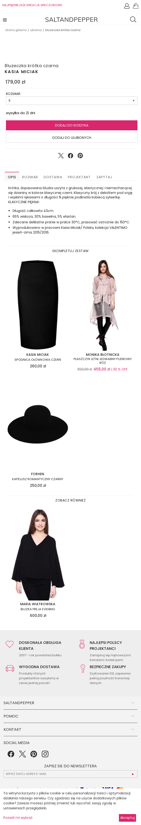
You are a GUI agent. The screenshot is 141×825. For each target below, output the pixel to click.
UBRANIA (36, 30)
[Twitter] (22, 755)
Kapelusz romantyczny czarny (37, 479)
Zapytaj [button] (104, 177)
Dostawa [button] (53, 177)
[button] (5, 19)
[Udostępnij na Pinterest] (80, 156)
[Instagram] (45, 755)
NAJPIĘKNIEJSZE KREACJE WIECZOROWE (32, 5)
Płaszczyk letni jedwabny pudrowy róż (103, 361)
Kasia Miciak (21, 72)
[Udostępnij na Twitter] (60, 156)
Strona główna (16, 30)
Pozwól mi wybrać (18, 817)
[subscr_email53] (70, 774)
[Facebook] (11, 755)
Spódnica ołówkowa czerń (37, 360)
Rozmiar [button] (30, 177)
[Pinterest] (33, 755)
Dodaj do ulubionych (71, 137)
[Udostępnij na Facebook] (70, 156)
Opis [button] (12, 177)
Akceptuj (127, 817)
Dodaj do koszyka (71, 125)
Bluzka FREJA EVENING (38, 609)
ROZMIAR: (13, 93)
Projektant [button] (79, 177)
